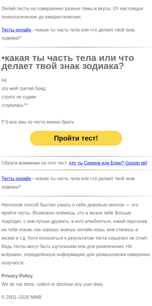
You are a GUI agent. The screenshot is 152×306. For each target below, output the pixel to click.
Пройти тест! (76, 138)
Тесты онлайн (16, 29)
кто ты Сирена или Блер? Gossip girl (108, 163)
